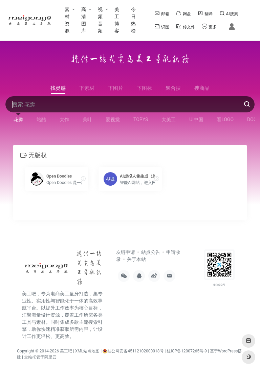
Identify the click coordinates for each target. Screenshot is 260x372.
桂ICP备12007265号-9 (187, 350)
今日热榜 (133, 20)
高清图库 (83, 20)
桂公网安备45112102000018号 (133, 350)
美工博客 (116, 20)
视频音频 (100, 20)
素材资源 (67, 20)
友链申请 (125, 252)
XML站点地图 (87, 350)
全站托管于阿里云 (40, 356)
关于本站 (136, 259)
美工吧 (66, 350)
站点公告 (150, 252)
